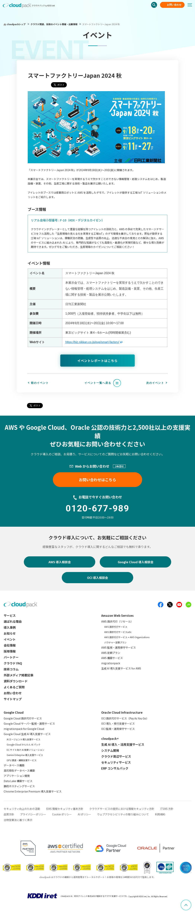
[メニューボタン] (191, 4)
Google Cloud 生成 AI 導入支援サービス (27, 734)
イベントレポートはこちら (97, 360)
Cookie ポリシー (62, 814)
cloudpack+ (110, 738)
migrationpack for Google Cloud (24, 729)
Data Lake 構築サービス (18, 781)
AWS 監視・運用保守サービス (118, 647)
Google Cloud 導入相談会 (135, 562)
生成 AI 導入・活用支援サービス (122, 744)
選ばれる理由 (13, 621)
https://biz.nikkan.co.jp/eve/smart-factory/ (92, 342)
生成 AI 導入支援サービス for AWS (121, 668)
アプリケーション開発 (17, 776)
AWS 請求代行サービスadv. (118, 632)
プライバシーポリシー (33, 814)
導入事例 (10, 627)
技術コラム (11, 669)
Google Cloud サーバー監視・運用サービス (29, 723)
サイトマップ (13, 699)
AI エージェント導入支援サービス (23, 739)
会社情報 (10, 645)
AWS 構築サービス (112, 658)
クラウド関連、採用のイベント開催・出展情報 (54, 24)
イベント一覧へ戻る (97, 382)
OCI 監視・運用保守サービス (118, 729)
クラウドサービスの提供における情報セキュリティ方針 (121, 809)
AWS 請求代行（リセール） (117, 621)
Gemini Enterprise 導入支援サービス (25, 755)
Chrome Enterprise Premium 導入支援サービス (33, 791)
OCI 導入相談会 (97, 577)
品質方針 (9, 814)
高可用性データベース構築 (19, 770)
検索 (154, 5)
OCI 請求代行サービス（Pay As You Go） (125, 718)
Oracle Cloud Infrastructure (122, 712)
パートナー (11, 657)
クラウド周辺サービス (116, 756)
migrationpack (110, 663)
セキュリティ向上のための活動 (22, 809)
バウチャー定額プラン (115, 642)
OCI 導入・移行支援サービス (118, 723)
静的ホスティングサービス (19, 786)
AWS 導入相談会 (60, 562)
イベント (10, 639)
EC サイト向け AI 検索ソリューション (25, 749)
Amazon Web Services (117, 615)
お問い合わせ (174, 4)
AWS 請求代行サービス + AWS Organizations (126, 637)
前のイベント (40, 382)
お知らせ (10, 633)
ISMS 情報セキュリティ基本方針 (64, 809)
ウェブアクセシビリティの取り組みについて (123, 814)
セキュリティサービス (116, 762)
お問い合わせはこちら (97, 479)
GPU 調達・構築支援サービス (21, 760)
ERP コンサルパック (114, 768)
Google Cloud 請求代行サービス (23, 718)
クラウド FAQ (13, 663)
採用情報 (10, 651)
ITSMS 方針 (166, 809)
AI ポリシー (84, 814)
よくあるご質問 (14, 687)
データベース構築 (14, 765)
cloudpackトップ (16, 24)
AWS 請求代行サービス (115, 626)
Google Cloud (14, 712)
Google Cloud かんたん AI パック (23, 744)
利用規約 (160, 814)
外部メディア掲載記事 (18, 675)
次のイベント (155, 382)
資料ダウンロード (16, 681)
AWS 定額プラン (110, 653)
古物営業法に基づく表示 (18, 820)
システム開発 (110, 750)
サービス (10, 615)
